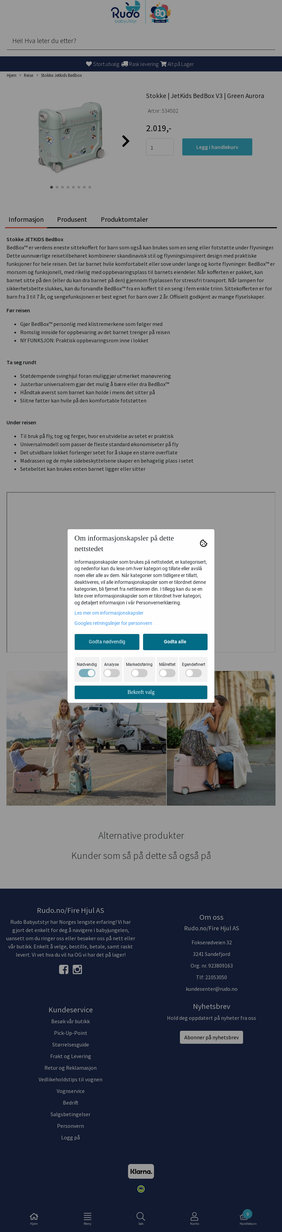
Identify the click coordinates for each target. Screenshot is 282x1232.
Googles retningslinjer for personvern (113, 623)
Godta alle (175, 641)
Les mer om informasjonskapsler (108, 613)
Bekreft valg (141, 692)
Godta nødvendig (107, 641)
